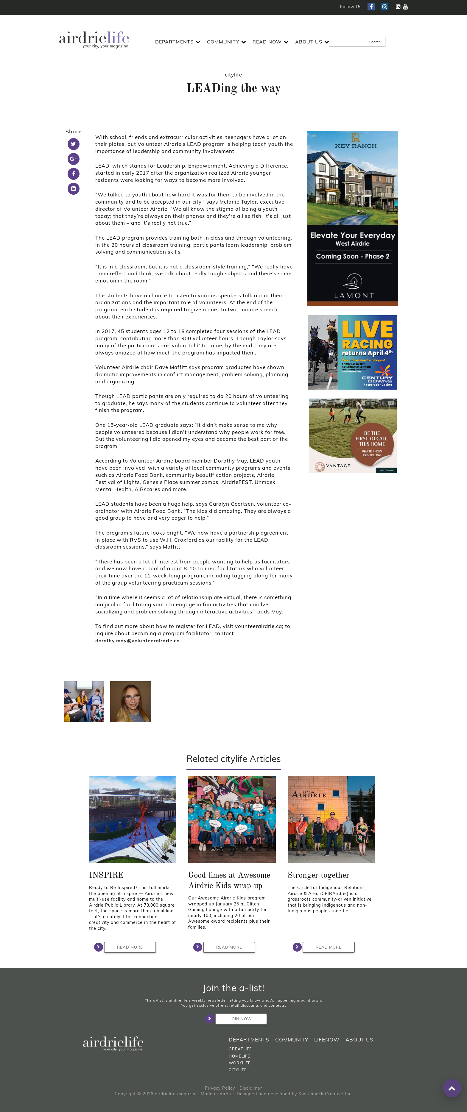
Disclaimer (250, 1088)
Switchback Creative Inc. (325, 1094)
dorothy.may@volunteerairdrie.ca (137, 641)
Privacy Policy (220, 1088)
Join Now (233, 1018)
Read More (123, 947)
